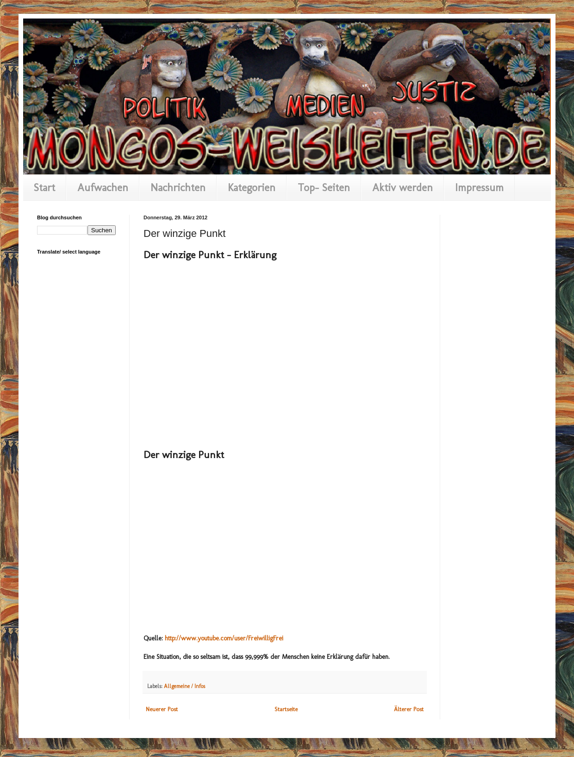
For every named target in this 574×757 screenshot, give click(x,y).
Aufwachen (102, 187)
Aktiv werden (402, 187)
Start (44, 187)
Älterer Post (409, 709)
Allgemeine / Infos (184, 686)
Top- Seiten (324, 187)
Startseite (286, 709)
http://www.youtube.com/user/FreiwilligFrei (224, 638)
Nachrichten (178, 187)
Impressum (479, 187)
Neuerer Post (162, 709)
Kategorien (251, 187)
